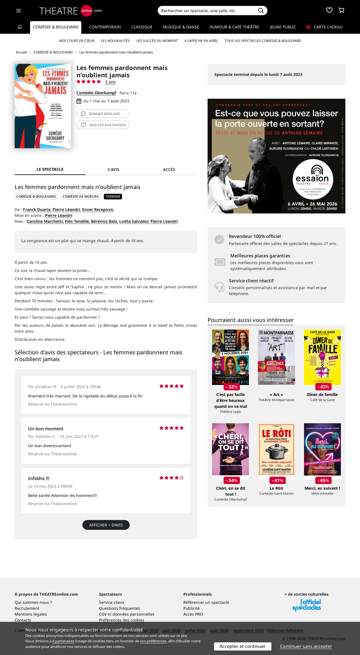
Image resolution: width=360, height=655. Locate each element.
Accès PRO (193, 614)
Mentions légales (31, 614)
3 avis (110, 81)
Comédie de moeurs (81, 196)
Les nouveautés (115, 40)
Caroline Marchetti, (45, 221)
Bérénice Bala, (104, 221)
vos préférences (153, 640)
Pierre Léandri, (67, 209)
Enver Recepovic (98, 209)
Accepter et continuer (243, 646)
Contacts (23, 620)
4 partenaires (63, 640)
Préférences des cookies (121, 620)
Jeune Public (283, 27)
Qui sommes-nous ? (33, 602)
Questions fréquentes (119, 608)
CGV (103, 614)
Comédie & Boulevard (55, 27)
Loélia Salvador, (134, 221)
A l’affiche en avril (201, 40)
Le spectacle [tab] (50, 169)
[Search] (206, 10)
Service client (111, 602)
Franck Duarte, (37, 209)
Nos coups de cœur (76, 40)
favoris (103, 125)
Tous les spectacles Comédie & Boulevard (263, 40)
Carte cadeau (325, 27)
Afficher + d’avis (106, 525)
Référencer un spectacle (206, 602)
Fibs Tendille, (77, 221)
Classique (141, 27)
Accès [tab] (169, 169)
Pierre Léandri (58, 215)
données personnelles (133, 614)
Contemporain (105, 27)
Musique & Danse (181, 27)
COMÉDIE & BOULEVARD (36, 196)
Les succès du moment (157, 40)
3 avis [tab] (113, 169)
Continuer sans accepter (306, 646)
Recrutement (27, 608)
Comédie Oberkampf (96, 92)
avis (100, 113)
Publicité (191, 608)
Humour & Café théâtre (234, 27)
